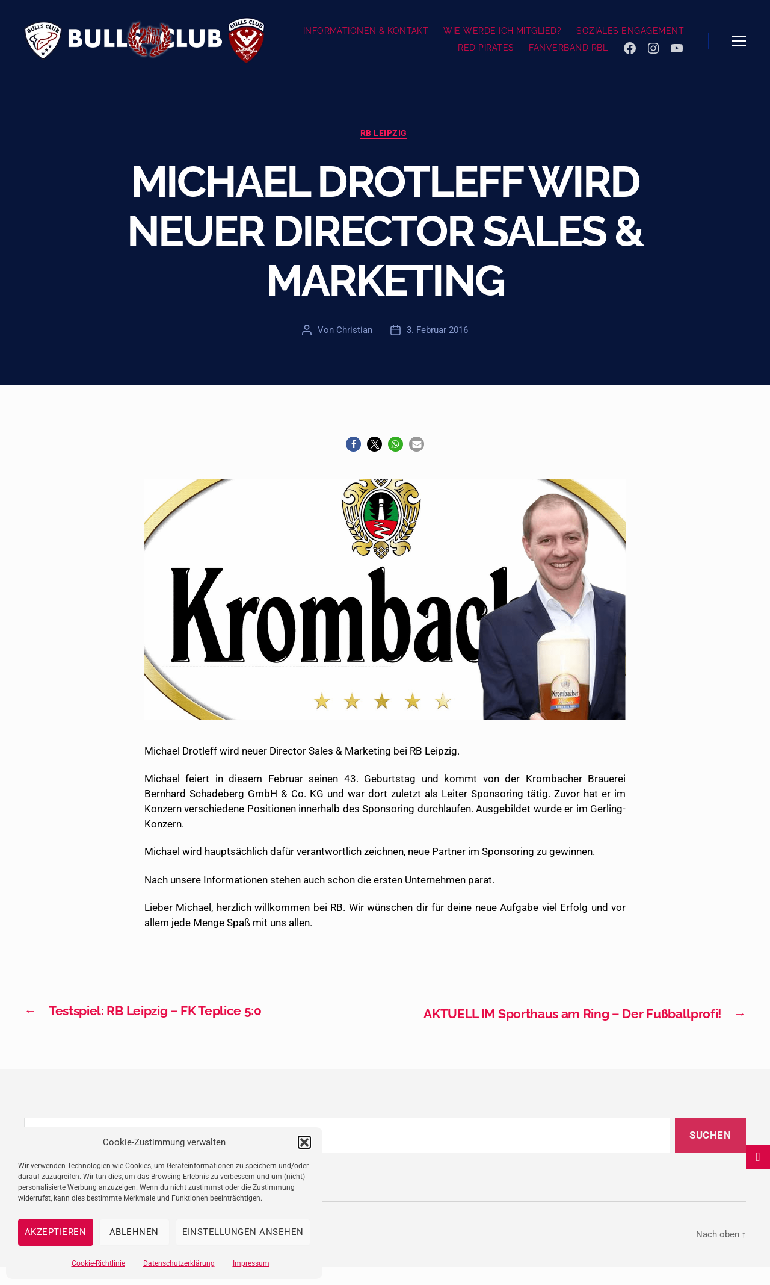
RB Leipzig (385, 134)
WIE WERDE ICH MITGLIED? (502, 31)
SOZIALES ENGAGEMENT (630, 31)
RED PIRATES (486, 47)
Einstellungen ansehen (243, 1232)
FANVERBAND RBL (568, 47)
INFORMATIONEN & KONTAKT (366, 31)
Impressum (251, 1263)
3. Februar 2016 (437, 331)
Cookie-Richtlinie (98, 1263)
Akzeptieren (56, 1232)
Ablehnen (134, 1232)
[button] (304, 1142)
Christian (354, 331)
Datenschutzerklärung (179, 1263)
